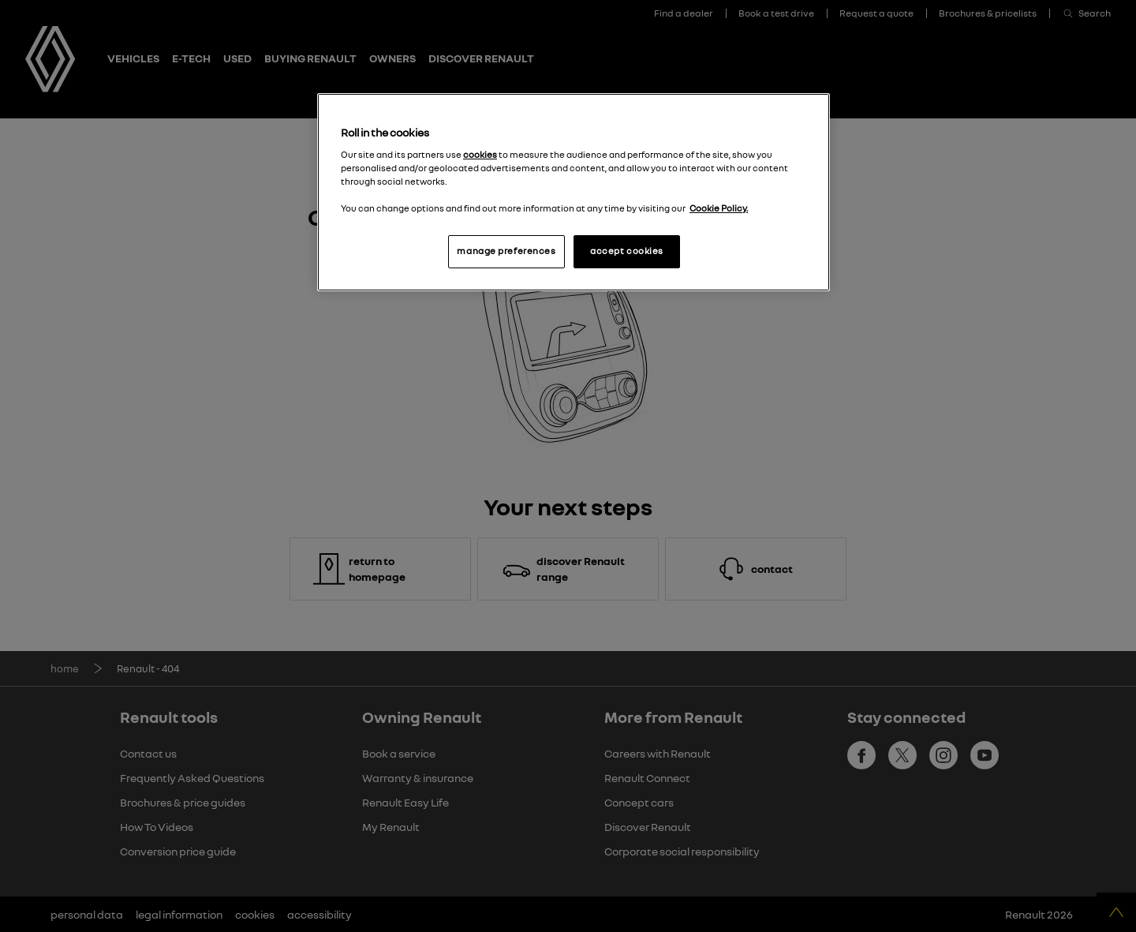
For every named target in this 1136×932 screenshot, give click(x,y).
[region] (573, 192)
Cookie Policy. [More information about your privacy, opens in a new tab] (718, 208)
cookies (480, 154)
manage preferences (506, 250)
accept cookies (626, 250)
